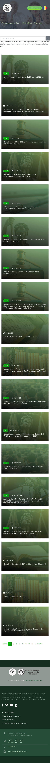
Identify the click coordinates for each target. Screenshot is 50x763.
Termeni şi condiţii (7, 712)
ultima (39, 644)
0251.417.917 (12, 746)
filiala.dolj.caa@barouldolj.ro (17, 751)
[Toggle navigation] (25, 8)
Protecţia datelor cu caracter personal (14, 723)
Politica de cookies (7, 720)
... (35, 643)
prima (5, 644)
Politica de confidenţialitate (10, 716)
